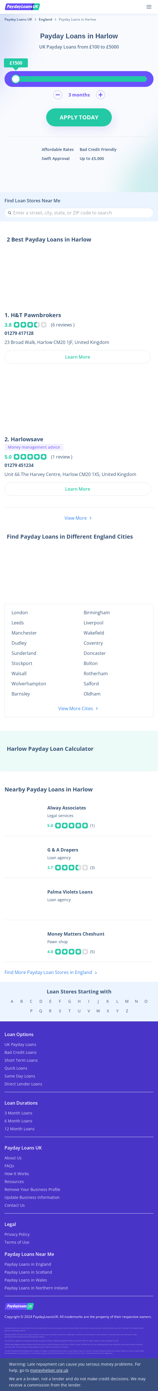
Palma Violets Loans (70, 892)
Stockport (22, 663)
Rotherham (96, 673)
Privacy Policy (17, 1234)
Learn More (77, 357)
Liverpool (93, 623)
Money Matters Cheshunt (75, 934)
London (20, 612)
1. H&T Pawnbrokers (33, 315)
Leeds (18, 623)
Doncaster (95, 653)
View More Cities (79, 708)
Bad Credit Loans (21, 1052)
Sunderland (24, 653)
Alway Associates (66, 808)
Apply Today (79, 117)
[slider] (15, 79)
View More (79, 518)
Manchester (24, 633)
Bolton (91, 663)
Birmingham (97, 612)
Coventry (93, 643)
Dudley (19, 643)
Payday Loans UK (18, 19)
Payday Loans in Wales (26, 1280)
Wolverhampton (29, 684)
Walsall (19, 673)
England (45, 19)
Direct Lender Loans (23, 1084)
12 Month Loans (20, 1128)
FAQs (9, 1165)
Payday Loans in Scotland (28, 1272)
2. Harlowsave (24, 439)
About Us (13, 1157)
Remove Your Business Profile (32, 1189)
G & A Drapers (62, 850)
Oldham (92, 694)
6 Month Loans (18, 1121)
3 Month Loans (18, 1113)
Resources (14, 1181)
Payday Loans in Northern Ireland (36, 1288)
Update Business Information (32, 1197)
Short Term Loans (21, 1060)
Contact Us (15, 1205)
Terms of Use (17, 1242)
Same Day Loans (20, 1076)
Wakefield (94, 633)
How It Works (17, 1173)
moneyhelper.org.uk (49, 1370)
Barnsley (21, 694)
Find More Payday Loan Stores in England (52, 972)
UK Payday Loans (20, 1044)
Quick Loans (16, 1068)
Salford (91, 684)
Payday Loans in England (28, 1264)
